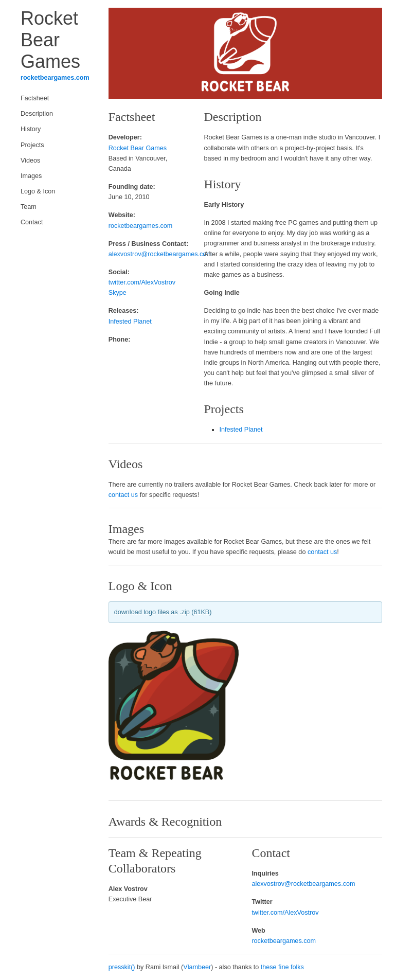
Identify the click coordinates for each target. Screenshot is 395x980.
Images (31, 176)
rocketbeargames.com (55, 77)
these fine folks (282, 967)
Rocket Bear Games (138, 148)
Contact (32, 222)
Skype (118, 292)
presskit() (122, 967)
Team (29, 206)
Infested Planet (130, 321)
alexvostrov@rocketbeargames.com (160, 254)
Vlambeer (197, 967)
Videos (30, 160)
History (31, 129)
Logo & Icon (38, 191)
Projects (32, 145)
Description (37, 113)
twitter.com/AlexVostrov (142, 282)
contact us (123, 494)
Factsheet (35, 98)
